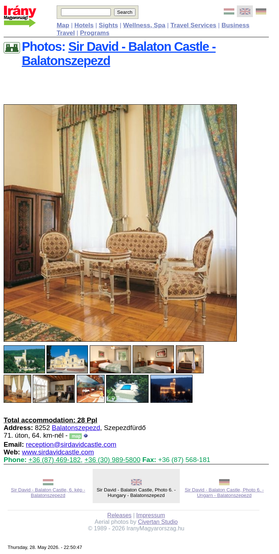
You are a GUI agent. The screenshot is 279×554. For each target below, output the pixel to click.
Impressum (150, 515)
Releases (119, 515)
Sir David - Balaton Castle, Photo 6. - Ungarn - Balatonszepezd (224, 492)
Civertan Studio (158, 522)
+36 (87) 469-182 (54, 459)
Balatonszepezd (76, 427)
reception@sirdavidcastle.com (71, 444)
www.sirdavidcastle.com (58, 452)
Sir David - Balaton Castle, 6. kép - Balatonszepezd (48, 492)
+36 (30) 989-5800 (112, 459)
